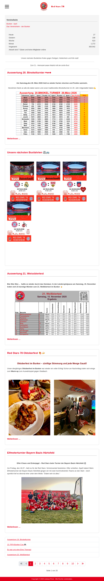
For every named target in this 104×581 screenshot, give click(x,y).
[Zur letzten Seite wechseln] (82, 563)
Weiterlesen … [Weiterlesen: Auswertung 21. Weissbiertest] (13, 339)
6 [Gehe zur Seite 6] (53, 563)
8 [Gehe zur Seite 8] (63, 563)
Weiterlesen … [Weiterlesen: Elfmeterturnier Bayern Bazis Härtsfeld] (13, 527)
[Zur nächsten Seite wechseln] (77, 563)
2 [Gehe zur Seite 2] (35, 563)
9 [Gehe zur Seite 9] (67, 563)
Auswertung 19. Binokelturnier (19, 539)
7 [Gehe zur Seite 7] (58, 563)
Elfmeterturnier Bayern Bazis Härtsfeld (30, 452)
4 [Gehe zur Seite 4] (44, 563)
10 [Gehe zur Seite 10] (73, 563)
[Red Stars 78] (52, 6)
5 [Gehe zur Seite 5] (49, 563)
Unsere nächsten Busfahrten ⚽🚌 (28, 152)
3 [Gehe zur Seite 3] (39, 563)
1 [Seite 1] (30, 563)
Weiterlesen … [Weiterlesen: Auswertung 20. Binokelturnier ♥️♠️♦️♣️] (13, 138)
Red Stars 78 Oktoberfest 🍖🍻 (26, 353)
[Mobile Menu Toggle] (7, 6)
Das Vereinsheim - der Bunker (18, 26)
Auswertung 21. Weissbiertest (25, 273)
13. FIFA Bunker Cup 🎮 (16, 545)
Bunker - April (11, 24)
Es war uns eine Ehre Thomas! (19, 550)
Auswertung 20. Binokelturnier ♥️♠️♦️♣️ (29, 72)
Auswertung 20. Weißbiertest (18, 555)
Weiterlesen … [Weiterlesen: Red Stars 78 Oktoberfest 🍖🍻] (13, 439)
